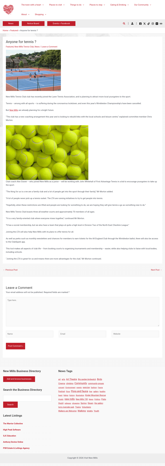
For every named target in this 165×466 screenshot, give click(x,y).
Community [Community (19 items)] (80, 384)
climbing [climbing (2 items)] (69, 385)
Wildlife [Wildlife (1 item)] (90, 412)
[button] (11, 23)
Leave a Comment (51, 46)
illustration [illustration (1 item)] (80, 397)
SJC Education (10, 438)
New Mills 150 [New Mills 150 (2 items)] (82, 401)
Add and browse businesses (20, 381)
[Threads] (157, 23)
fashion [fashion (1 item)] (94, 389)
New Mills (13, 110)
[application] (41, 5)
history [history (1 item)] (72, 397)
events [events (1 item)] (79, 389)
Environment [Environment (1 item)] (70, 389)
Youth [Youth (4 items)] (96, 412)
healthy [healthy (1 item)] (102, 393)
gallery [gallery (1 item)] (96, 393)
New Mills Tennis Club (25, 46)
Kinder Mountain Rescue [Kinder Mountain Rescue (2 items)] (95, 397)
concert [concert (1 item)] (61, 389)
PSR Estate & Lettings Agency (17, 451)
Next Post (156, 270)
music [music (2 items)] (61, 401)
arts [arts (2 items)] (63, 381)
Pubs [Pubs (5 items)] (103, 401)
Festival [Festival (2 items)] (61, 393)
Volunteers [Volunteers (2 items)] (86, 408)
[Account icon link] (132, 23)
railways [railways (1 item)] (68, 405)
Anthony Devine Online (13, 444)
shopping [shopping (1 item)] (76, 405)
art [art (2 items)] (59, 381)
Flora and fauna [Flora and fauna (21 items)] (79, 392)
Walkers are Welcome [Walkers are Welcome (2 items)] (67, 412)
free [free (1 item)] (90, 393)
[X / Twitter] (144, 23)
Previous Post (10, 270)
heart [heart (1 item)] (60, 397)
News (38, 46)
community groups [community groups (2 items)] (96, 385)
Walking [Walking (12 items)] (82, 412)
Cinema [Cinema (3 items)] (61, 385)
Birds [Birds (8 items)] (99, 380)
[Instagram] (153, 23)
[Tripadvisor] (161, 23)
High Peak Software (12, 432)
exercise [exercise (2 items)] (86, 389)
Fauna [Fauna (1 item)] (100, 389)
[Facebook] (140, 23)
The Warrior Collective (13, 426)
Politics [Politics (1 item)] (97, 401)
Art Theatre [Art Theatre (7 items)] (71, 380)
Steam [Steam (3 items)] (90, 405)
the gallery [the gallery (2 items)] (98, 405)
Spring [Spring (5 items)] (84, 405)
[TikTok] (148, 23)
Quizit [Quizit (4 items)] (61, 405)
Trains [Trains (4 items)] (78, 408)
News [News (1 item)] (91, 401)
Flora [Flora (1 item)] (68, 393)
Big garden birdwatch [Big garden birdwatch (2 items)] (87, 381)
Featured (10, 46)
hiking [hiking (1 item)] (65, 397)
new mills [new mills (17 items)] (70, 400)
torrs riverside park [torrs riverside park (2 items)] (66, 408)
